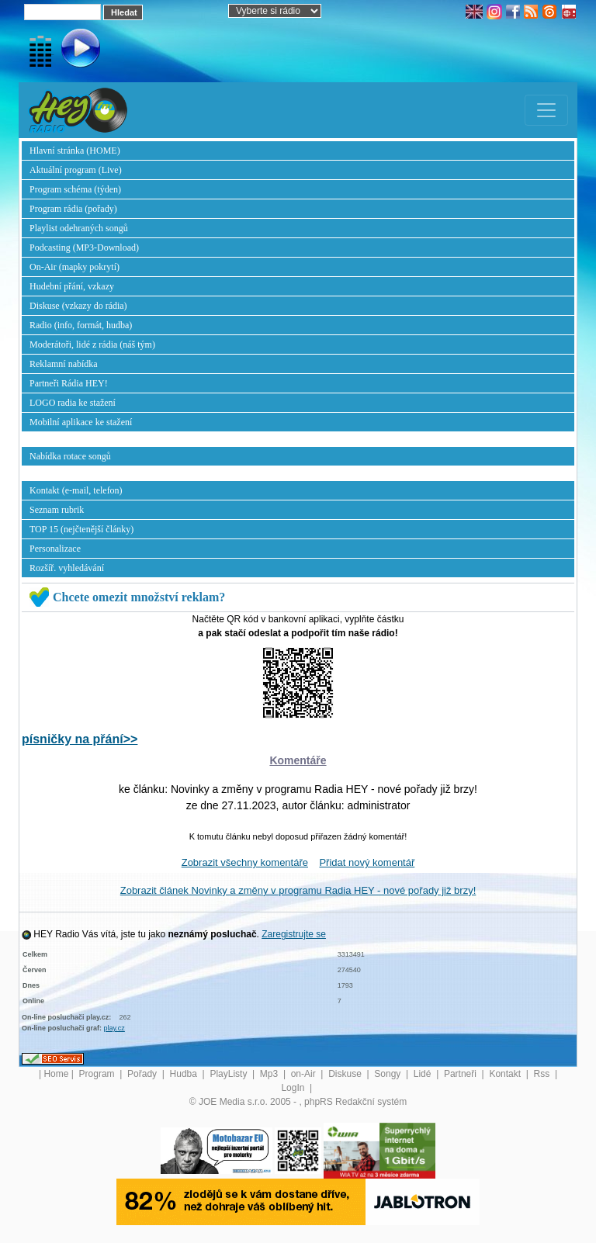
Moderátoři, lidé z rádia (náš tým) (92, 344)
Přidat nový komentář (366, 862)
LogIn (294, 1087)
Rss (543, 1073)
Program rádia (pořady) (73, 208)
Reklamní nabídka (63, 363)
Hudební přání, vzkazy (71, 286)
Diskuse (346, 1073)
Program (98, 1073)
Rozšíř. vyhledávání (66, 568)
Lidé (424, 1073)
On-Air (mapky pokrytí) (74, 266)
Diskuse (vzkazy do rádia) (78, 305)
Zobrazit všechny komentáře (245, 862)
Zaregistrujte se (294, 934)
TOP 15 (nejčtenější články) (81, 529)
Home (55, 1073)
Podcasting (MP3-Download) (84, 247)
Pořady (143, 1073)
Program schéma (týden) (75, 189)
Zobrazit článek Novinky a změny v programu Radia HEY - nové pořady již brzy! (298, 890)
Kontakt (506, 1073)
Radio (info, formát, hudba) (80, 325)
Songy (388, 1073)
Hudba (185, 1073)
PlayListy (229, 1073)
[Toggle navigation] (546, 110)
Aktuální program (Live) (75, 169)
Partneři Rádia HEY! (68, 383)
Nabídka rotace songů (70, 456)
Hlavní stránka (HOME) (74, 150)
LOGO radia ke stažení (72, 402)
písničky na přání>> (79, 739)
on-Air (304, 1073)
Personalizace (55, 548)
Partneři (461, 1073)
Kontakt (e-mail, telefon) (76, 490)
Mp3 (270, 1073)
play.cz (114, 1028)
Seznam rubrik (56, 509)
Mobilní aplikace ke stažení (80, 422)
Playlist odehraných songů (78, 228)
